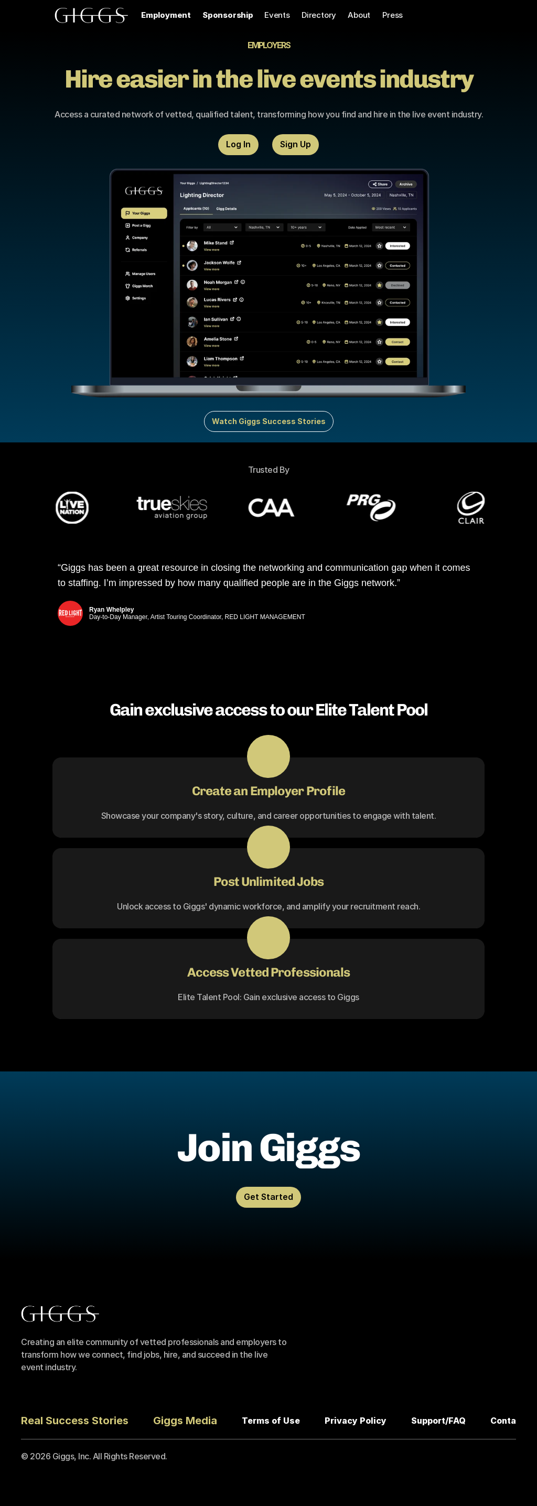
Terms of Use (271, 1420)
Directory (319, 15)
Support (428, 1420)
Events (277, 15)
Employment (166, 15)
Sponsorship (227, 15)
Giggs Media (185, 1420)
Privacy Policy (355, 1420)
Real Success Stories (74, 1420)
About (359, 15)
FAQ (457, 1420)
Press (392, 15)
